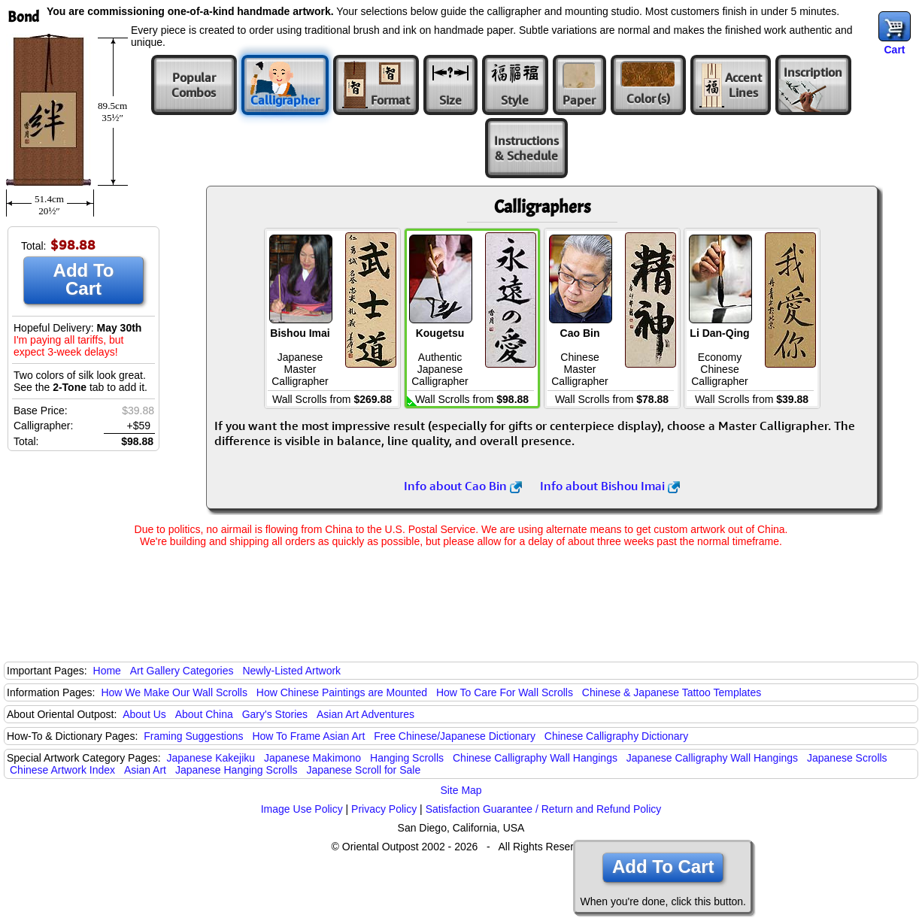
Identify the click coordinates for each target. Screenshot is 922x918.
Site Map (460, 790)
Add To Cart (83, 279)
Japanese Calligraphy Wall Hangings (712, 758)
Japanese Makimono (312, 758)
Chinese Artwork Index (62, 770)
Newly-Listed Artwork (291, 671)
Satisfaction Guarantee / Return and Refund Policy (544, 809)
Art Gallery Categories (182, 671)
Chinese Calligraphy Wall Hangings (535, 758)
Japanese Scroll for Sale (363, 770)
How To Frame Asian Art (308, 736)
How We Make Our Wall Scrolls (174, 692)
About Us (144, 714)
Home (107, 671)
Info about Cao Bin (463, 485)
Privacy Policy (384, 809)
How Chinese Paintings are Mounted (341, 692)
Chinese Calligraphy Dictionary (616, 736)
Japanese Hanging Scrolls (236, 770)
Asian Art (145, 770)
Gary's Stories (275, 714)
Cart (894, 50)
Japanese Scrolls (847, 758)
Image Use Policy (302, 809)
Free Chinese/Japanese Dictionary (454, 736)
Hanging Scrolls (407, 758)
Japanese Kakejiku (211, 758)
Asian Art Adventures (365, 714)
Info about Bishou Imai (610, 485)
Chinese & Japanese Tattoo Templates (671, 692)
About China (204, 714)
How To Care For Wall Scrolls (504, 692)
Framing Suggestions (193, 736)
